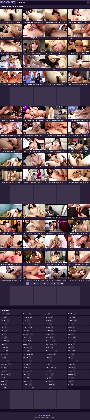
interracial (28, 371)
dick (4, 368)
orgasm (50, 374)
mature (49, 347)
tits (71, 354)
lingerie (50, 334)
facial (26, 320)
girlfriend (27, 341)
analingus (5, 320)
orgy (49, 378)
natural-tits (51, 354)
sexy (71, 334)
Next (61, 283)
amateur (5, 314)
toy (70, 357)
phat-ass (72, 314)
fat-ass (27, 324)
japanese (27, 384)
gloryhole (27, 347)
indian (26, 368)
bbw (4, 337)
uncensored (73, 361)
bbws (4, 344)
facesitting (27, 317)
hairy (26, 351)
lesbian (49, 327)
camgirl (4, 347)
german (27, 337)
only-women (51, 368)
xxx (70, 384)
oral (49, 371)
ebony (4, 381)
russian (71, 327)
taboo (71, 347)
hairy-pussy (28, 354)
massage (50, 337)
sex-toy (72, 331)
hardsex (27, 364)
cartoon (4, 351)
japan (26, 378)
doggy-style (6, 374)
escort (4, 384)
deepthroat (6, 364)
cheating (5, 361)
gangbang (28, 334)
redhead (72, 320)
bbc (3, 334)
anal (4, 317)
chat (3, 357)
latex (49, 320)
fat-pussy (27, 327)
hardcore (27, 361)
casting (4, 354)
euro (4, 388)
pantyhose (50, 384)
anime (4, 324)
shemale (72, 341)
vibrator (72, 368)
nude (49, 357)
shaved (72, 337)
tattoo (71, 351)
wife (71, 381)
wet (71, 378)
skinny (71, 344)
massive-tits (50, 341)
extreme (27, 314)
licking (49, 331)
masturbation (51, 344)
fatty (26, 331)
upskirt (71, 364)
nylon (49, 361)
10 (58, 283)
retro (71, 324)
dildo (4, 371)
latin (49, 324)
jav (48, 314)
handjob (27, 357)
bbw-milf (5, 341)
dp (3, 378)
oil (48, 364)
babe (4, 331)
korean (49, 317)
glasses (26, 344)
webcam (72, 374)
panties (49, 381)
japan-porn (27, 381)
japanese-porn (28, 388)
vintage (71, 371)
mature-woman (51, 351)
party (49, 388)
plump (71, 317)
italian (26, 374)
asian (4, 327)
